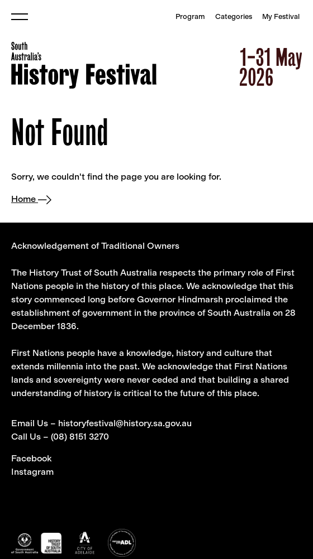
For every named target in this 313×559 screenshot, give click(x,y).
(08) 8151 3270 (80, 436)
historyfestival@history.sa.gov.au (125, 423)
